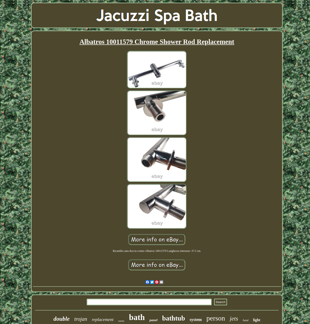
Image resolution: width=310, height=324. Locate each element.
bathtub (173, 318)
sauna (121, 320)
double (61, 319)
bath (137, 317)
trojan (80, 319)
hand (245, 320)
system (196, 319)
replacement (102, 319)
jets (234, 318)
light (256, 320)
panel (153, 320)
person (215, 318)
